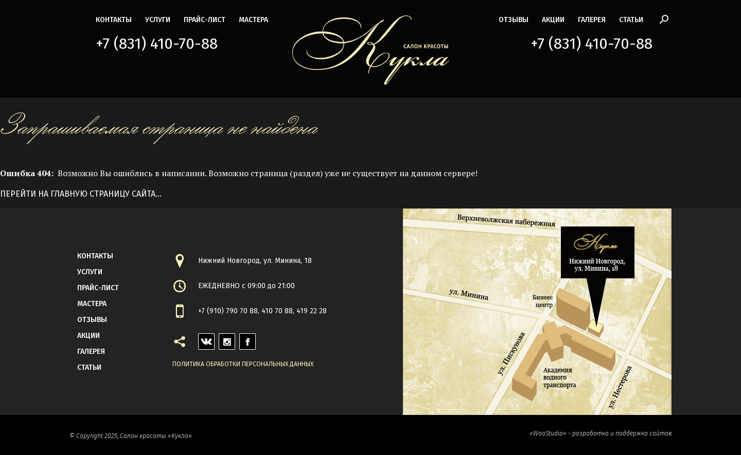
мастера (253, 19)
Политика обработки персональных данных (242, 364)
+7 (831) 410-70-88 (157, 43)
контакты (114, 19)
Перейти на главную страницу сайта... (81, 194)
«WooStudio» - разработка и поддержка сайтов (601, 433)
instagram (227, 338)
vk (202, 338)
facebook (247, 338)
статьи (631, 19)
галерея (592, 19)
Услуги (157, 19)
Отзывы (513, 19)
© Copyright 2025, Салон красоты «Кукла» (130, 436)
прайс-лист (204, 19)
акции (553, 19)
